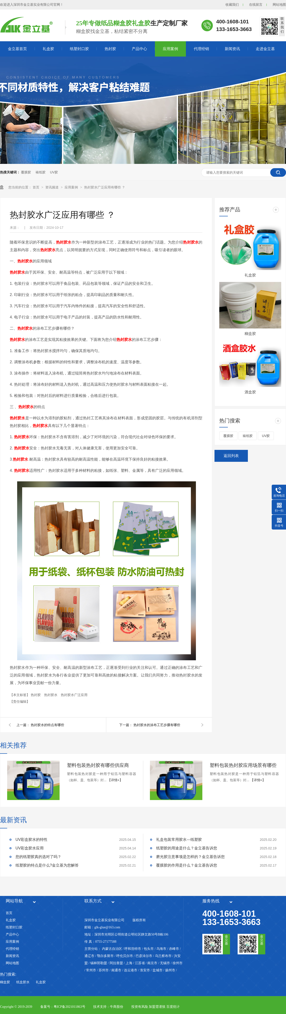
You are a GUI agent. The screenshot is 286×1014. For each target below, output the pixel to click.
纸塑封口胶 (79, 49)
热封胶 (110, 49)
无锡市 (165, 963)
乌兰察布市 (163, 956)
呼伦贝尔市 (124, 956)
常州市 (91, 970)
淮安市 (145, 970)
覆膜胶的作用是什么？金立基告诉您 (186, 865)
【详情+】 (115, 780)
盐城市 (158, 970)
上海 (129, 963)
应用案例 (170, 49)
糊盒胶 (250, 334)
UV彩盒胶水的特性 (31, 839)
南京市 (152, 963)
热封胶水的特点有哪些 (47, 725)
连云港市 (130, 970)
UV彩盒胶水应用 (29, 848)
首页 (36, 187)
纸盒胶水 (23, 982)
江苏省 (140, 963)
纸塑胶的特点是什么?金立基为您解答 (47, 865)
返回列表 (231, 456)
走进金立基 (265, 49)
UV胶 (54, 172)
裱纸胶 (41, 172)
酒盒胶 (250, 392)
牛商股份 (116, 1007)
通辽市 (89, 956)
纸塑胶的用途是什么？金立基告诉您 (186, 848)
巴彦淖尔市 (144, 956)
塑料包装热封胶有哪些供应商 (98, 765)
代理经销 (201, 49)
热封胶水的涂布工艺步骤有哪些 (156, 725)
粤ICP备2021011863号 (69, 1007)
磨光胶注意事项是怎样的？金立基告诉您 (190, 857)
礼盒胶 (48, 49)
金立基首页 (17, 49)
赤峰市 (174, 949)
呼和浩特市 (132, 949)
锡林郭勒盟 (98, 963)
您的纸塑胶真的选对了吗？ (38, 857)
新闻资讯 (232, 49)
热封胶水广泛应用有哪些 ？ (104, 187)
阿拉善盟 (116, 963)
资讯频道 (52, 187)
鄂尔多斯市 (105, 956)
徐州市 (178, 963)
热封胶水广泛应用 (74, 695)
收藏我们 (232, 4)
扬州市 (170, 970)
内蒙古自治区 (112, 949)
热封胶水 (51, 695)
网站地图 (279, 4)
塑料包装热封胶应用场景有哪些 (243, 765)
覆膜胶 (26, 172)
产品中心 (139, 49)
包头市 (149, 949)
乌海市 (161, 949)
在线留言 (255, 4)
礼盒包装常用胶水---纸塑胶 (179, 839)
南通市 (116, 970)
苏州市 (104, 970)
